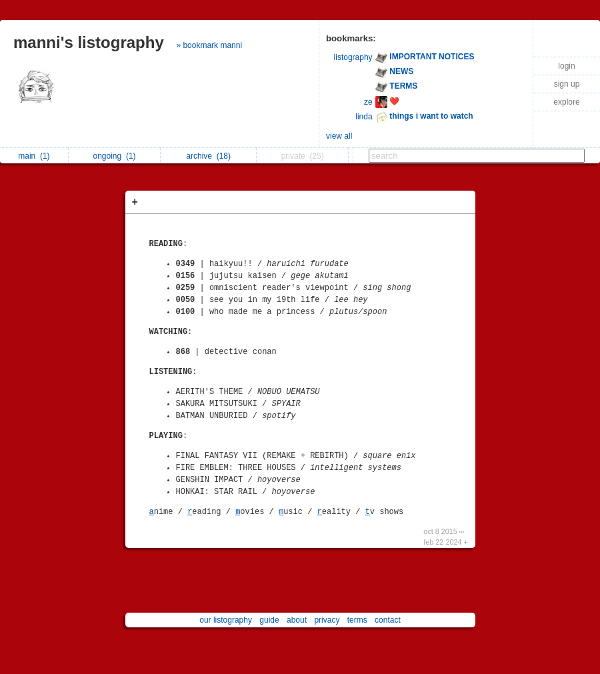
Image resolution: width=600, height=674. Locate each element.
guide (269, 620)
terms (357, 620)
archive (208, 156)
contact (388, 620)
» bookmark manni (209, 45)
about (297, 620)
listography (353, 57)
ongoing (114, 156)
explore (566, 102)
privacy (326, 620)
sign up (567, 84)
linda (363, 116)
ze (368, 102)
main (33, 156)
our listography (225, 620)
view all (339, 136)
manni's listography (88, 42)
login (566, 66)
